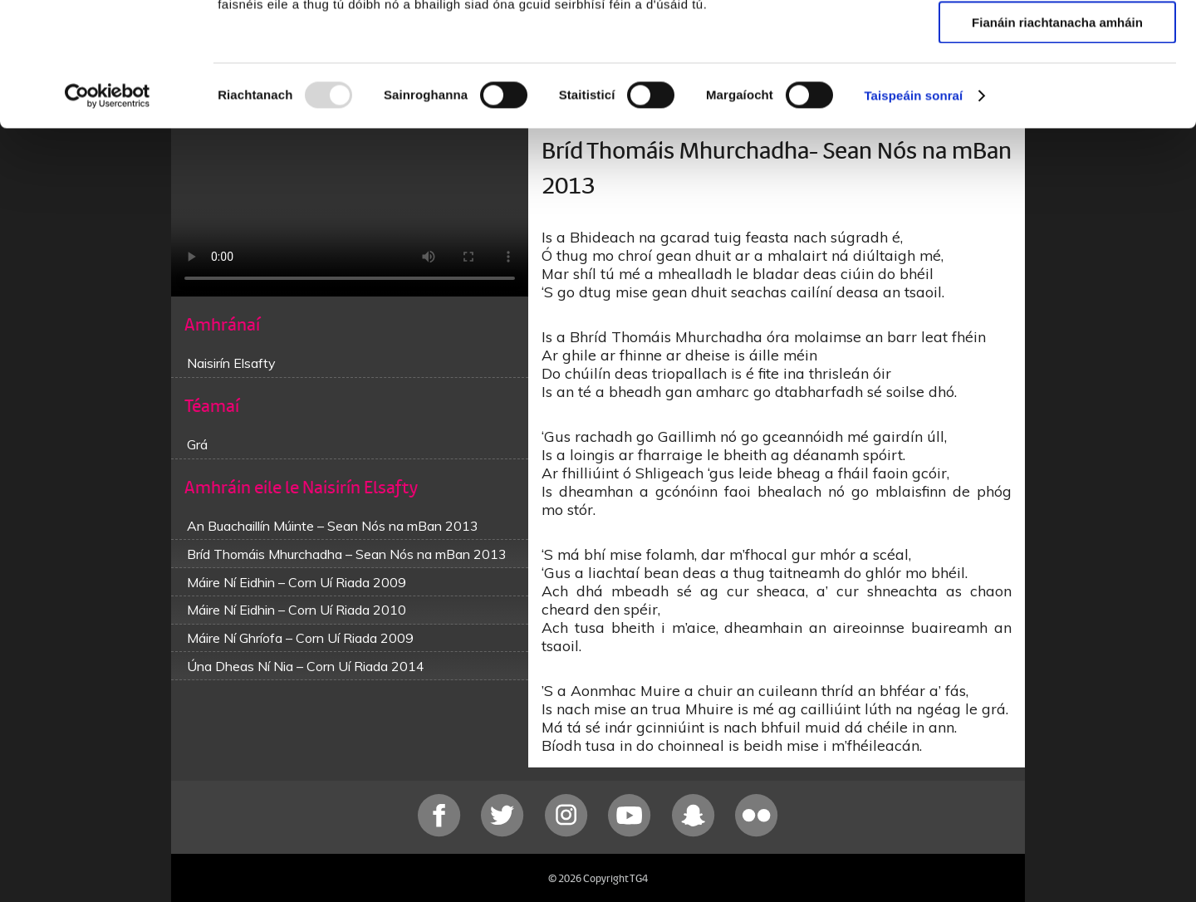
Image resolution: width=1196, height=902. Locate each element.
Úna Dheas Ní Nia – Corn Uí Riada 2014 (305, 666)
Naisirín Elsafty (231, 363)
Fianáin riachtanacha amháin (1057, 138)
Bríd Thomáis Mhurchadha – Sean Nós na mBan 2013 (347, 554)
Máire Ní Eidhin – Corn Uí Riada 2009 (296, 582)
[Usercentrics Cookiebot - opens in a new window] (107, 211)
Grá (197, 444)
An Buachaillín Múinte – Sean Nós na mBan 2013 (332, 525)
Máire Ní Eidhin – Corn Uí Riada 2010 (296, 609)
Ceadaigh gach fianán (1057, 41)
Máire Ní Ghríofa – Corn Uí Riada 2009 (300, 638)
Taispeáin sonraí (913, 211)
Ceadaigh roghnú (1057, 90)
